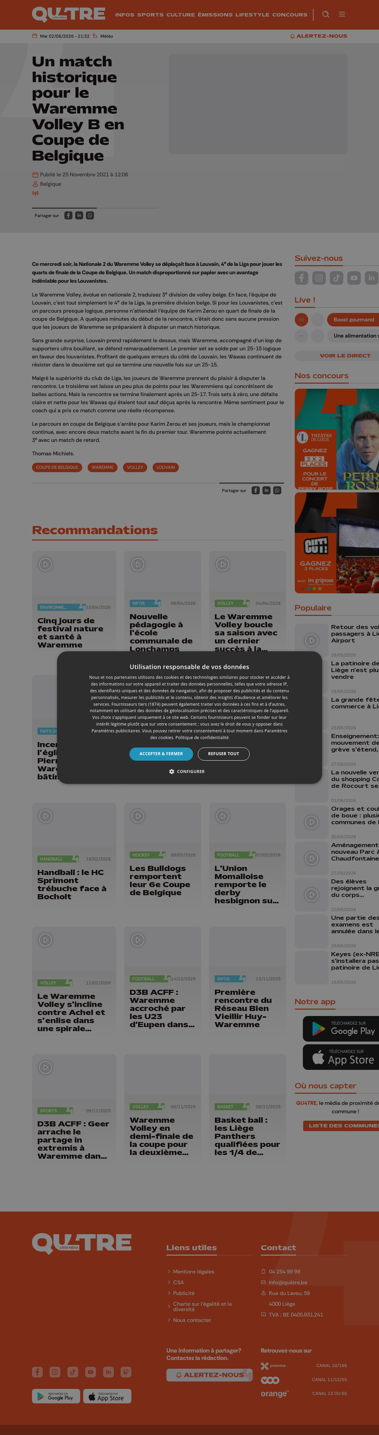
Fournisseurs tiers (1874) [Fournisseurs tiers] (136, 704)
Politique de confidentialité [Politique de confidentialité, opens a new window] (202, 737)
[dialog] (189, 717)
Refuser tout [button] (223, 754)
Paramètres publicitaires (116, 731)
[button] (189, 771)
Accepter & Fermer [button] (161, 754)
